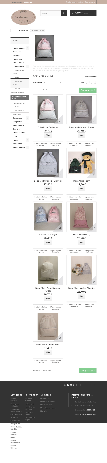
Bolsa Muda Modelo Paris (47, 344)
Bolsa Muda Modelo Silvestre (81, 288)
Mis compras (45, 398)
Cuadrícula (89, 82)
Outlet (15, 136)
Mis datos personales (48, 408)
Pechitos (17, 107)
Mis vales (43, 411)
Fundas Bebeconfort (17, 142)
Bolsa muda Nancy (81, 234)
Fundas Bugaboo (19, 48)
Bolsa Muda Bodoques (48, 127)
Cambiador (18, 92)
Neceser (17, 96)
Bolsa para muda (17, 83)
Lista (95, 82)
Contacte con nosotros (74, 2)
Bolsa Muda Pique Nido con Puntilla (47, 289)
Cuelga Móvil (17, 122)
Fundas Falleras (19, 133)
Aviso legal (29, 404)
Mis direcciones (46, 405)
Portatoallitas (19, 110)
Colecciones (17, 118)
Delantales (17, 114)
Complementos (18, 66)
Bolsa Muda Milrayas (47, 234)
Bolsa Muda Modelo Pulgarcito (48, 181)
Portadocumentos (19, 103)
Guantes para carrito (18, 72)
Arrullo (16, 77)
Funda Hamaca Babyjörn (18, 127)
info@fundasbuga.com (88, 414)
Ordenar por (37, 82)
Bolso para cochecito (17, 53)
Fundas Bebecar (19, 147)
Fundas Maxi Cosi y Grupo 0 (18, 61)
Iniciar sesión (90, 2)
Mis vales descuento (47, 402)
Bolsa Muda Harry (81, 181)
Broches (17, 88)
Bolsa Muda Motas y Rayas (81, 127)
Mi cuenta (45, 394)
